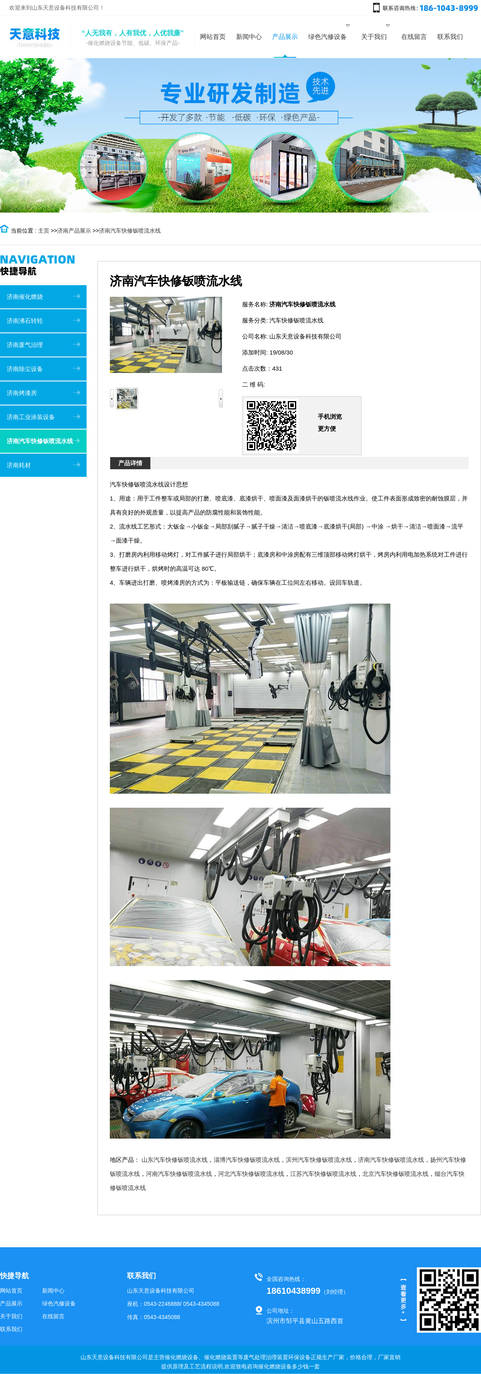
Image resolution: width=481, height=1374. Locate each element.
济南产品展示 (74, 230)
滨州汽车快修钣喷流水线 (319, 1159)
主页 (43, 230)
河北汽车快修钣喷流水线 (251, 1173)
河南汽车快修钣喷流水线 (179, 1173)
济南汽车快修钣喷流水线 (130, 230)
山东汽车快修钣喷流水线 (174, 1159)
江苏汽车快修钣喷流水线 (323, 1173)
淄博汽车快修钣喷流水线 (247, 1159)
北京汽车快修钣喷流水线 (395, 1173)
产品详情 (130, 463)
